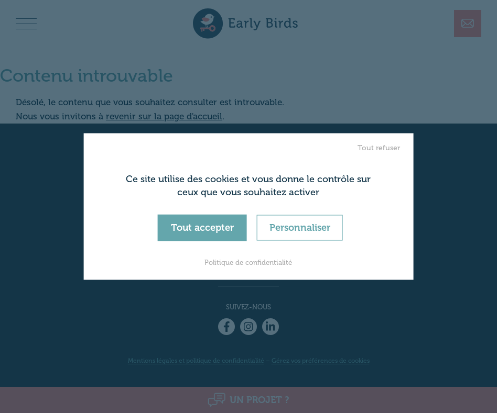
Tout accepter (202, 227)
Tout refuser (379, 147)
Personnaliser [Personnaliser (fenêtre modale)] (299, 227)
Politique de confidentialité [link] (248, 262)
